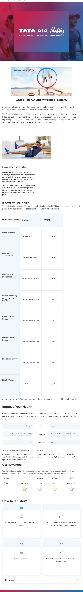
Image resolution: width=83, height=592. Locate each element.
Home (5, 1)
